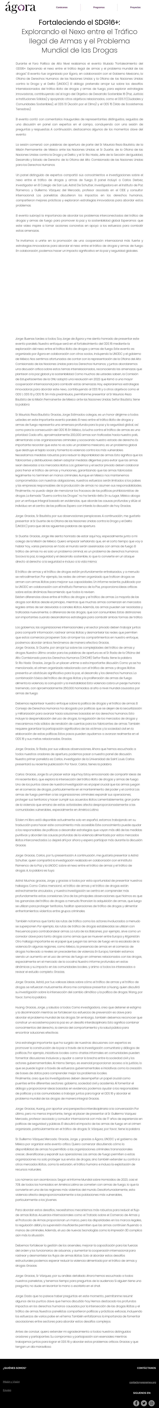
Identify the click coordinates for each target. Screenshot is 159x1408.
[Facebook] (136, 1403)
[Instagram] (152, 1403)
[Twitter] (144, 1403)
